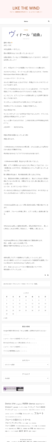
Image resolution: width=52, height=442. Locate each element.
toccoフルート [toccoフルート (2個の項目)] (40, 404)
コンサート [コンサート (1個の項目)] (12, 413)
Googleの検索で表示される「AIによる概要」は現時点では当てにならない (24, 331)
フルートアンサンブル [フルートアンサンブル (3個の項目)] (13, 423)
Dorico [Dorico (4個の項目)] (8, 403)
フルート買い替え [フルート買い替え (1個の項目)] (32, 423)
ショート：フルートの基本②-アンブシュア (15, 338)
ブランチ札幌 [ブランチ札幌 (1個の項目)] (34, 425)
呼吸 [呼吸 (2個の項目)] (31, 428)
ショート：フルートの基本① (11, 347)
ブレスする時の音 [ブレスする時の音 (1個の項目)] (41, 425)
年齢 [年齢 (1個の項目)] (35, 428)
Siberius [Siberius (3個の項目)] (32, 404)
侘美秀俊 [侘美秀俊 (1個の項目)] (25, 428)
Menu (26, 21)
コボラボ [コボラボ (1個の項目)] (7, 413)
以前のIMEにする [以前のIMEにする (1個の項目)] (12, 428)
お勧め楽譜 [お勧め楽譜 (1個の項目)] (15, 407)
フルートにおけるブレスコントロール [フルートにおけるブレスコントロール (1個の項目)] (13, 416)
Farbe (26, 30)
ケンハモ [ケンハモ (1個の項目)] (43, 409)
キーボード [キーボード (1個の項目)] (37, 409)
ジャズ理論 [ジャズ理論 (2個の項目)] (18, 414)
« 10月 (5, 318)
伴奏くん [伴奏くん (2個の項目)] (19, 428)
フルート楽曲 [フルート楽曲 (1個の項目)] (25, 423)
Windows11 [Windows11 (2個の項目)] (8, 407)
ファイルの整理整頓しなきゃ (11, 351)
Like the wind (26, 8)
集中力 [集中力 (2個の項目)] (26, 431)
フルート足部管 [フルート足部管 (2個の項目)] (10, 426)
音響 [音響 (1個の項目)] (30, 431)
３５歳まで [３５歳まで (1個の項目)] (33, 431)
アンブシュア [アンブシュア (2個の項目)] (9, 410)
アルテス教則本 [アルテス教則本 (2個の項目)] (40, 407)
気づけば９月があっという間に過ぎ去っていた (17, 343)
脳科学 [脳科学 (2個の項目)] (21, 431)
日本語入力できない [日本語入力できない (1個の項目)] (41, 428)
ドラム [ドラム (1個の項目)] (32, 413)
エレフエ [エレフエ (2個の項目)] (32, 410)
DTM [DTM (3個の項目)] (13, 404)
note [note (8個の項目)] (25, 403)
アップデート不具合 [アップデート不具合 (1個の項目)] (23, 407)
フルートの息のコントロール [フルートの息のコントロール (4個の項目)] (18, 419)
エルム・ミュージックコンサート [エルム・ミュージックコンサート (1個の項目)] (21, 409)
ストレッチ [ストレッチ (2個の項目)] (26, 414)
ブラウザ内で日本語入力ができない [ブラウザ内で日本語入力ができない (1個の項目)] (23, 425)
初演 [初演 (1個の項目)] (29, 428)
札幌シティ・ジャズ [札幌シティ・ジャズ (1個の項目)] (9, 431)
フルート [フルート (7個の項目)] (39, 413)
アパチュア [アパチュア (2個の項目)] (31, 407)
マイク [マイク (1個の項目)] (6, 428)
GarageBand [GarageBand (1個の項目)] (19, 404)
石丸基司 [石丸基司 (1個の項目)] (16, 431)
